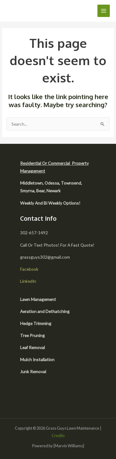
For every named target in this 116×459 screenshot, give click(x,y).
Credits (58, 435)
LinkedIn (28, 281)
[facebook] (27, 396)
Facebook (29, 269)
